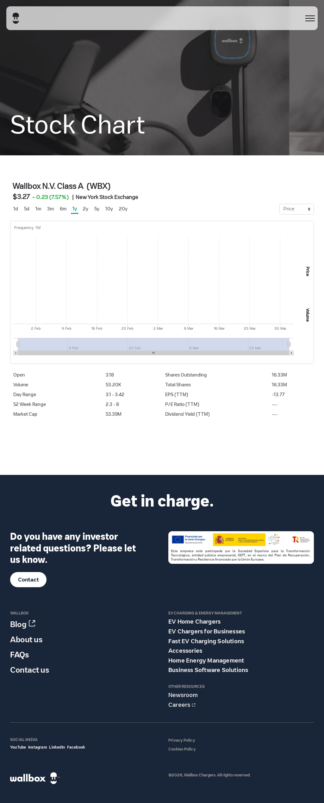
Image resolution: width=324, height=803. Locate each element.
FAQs (19, 654)
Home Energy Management (206, 660)
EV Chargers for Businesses (206, 631)
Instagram (37, 747)
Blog (18, 624)
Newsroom (183, 695)
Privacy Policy (181, 740)
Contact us (29, 670)
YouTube (18, 747)
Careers (179, 705)
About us (26, 639)
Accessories (185, 651)
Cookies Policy (182, 749)
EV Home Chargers (194, 622)
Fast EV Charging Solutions (206, 641)
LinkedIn (57, 747)
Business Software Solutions (208, 670)
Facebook (76, 747)
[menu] (310, 18)
